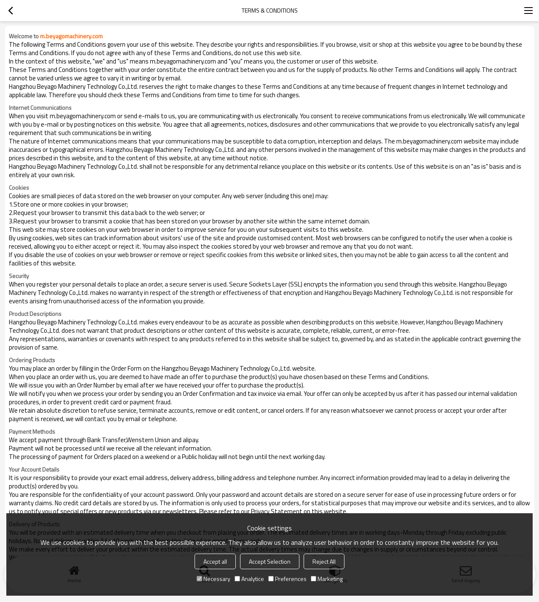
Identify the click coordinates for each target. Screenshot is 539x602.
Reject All (324, 561)
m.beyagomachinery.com (71, 36)
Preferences (287, 578)
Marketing (327, 578)
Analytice (249, 578)
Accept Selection (270, 561)
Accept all (215, 561)
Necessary (213, 578)
